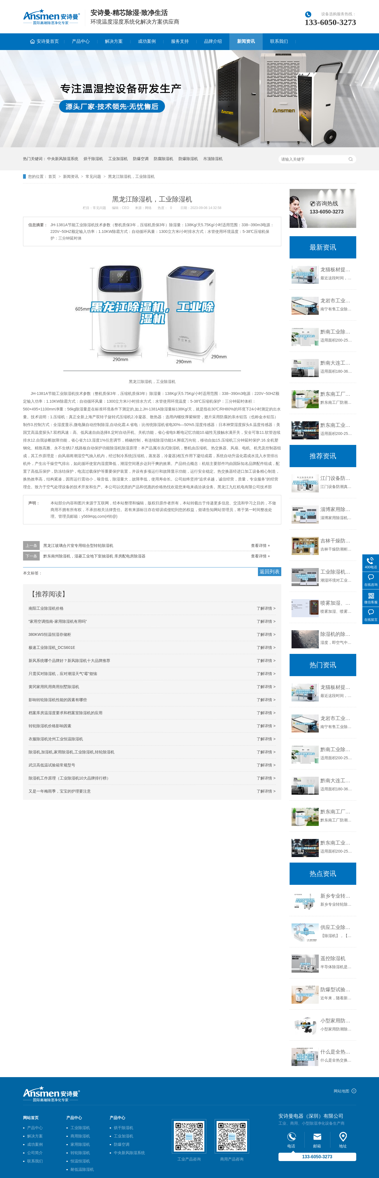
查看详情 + (260, 545)
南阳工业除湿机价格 (46, 608)
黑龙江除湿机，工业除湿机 (131, 176)
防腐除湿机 (163, 158)
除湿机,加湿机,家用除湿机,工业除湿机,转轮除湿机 (72, 752)
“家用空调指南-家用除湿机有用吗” (58, 621)
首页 (52, 176)
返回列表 (270, 571)
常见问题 (93, 176)
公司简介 (35, 1152)
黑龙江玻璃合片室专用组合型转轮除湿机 (78, 545)
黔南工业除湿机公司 (336, 332)
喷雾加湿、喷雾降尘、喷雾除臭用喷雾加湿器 (336, 603)
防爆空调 (141, 158)
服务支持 (180, 41)
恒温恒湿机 (80, 1161)
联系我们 (279, 41)
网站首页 (31, 1117)
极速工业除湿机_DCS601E (52, 647)
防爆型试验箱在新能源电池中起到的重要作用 (336, 989)
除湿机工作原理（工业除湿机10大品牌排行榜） (70, 778)
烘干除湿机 (93, 158)
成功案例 (147, 41)
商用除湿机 (80, 1136)
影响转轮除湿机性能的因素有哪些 (58, 700)
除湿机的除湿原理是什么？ (336, 634)
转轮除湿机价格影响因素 (50, 726)
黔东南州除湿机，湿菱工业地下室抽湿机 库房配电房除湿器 (94, 556)
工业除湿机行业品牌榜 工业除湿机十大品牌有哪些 (336, 572)
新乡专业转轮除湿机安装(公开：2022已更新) (336, 896)
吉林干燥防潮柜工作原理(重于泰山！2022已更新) (336, 541)
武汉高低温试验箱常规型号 (52, 765)
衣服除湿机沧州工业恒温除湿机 (56, 739)
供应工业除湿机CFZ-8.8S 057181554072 (336, 927)
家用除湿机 (80, 1144)
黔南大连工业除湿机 (336, 363)
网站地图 (341, 1091)
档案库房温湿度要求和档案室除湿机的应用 (65, 713)
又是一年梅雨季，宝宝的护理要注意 (60, 791)
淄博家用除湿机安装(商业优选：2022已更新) (336, 509)
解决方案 (114, 41)
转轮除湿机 (80, 1152)
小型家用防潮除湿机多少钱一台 (336, 1020)
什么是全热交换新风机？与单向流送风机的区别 (336, 1052)
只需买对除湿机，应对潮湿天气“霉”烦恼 (63, 673)
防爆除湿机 (188, 158)
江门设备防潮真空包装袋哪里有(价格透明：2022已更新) (336, 478)
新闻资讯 (246, 41)
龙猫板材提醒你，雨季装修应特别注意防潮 (336, 269)
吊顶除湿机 (213, 158)
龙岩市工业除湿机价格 (336, 300)
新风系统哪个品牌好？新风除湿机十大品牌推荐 (69, 660)
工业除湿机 (80, 1127)
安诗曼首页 (48, 41)
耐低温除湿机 (82, 1169)
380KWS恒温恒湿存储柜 (50, 634)
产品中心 (81, 41)
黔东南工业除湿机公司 (336, 425)
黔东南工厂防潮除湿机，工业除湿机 (336, 394)
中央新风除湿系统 (62, 158)
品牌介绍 (213, 41)
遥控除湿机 (332, 958)
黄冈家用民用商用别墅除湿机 (54, 686)
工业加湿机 (118, 158)
